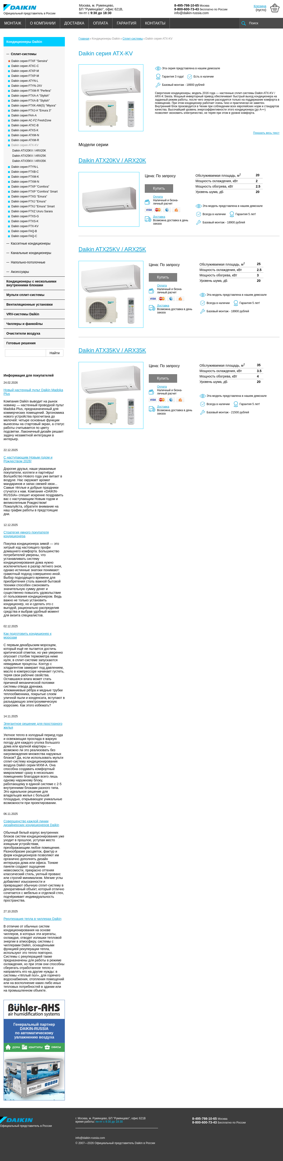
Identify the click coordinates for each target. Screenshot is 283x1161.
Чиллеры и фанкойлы (24, 324)
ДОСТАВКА (74, 23)
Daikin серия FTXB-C (25, 171)
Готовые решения (21, 343)
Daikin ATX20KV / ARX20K (29, 150)
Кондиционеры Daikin (24, 42)
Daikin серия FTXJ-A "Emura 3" (31, 110)
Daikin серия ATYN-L (24, 80)
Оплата (158, 196)
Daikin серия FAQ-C (24, 236)
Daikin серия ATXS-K (24, 130)
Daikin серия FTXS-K (24, 221)
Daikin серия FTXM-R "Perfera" (31, 90)
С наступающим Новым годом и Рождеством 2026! (28, 459)
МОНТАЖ (12, 23)
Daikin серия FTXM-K (25, 176)
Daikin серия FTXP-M (25, 76)
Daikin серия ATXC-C (25, 66)
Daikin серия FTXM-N (25, 181)
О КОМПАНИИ (43, 23)
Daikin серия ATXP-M (25, 71)
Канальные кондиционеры (31, 253)
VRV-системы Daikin (22, 314)
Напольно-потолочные (28, 262)
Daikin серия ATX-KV (24, 145)
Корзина (260, 6)
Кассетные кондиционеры (30, 243)
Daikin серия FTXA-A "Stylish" (30, 95)
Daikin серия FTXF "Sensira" (29, 61)
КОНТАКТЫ (155, 23)
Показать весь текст (266, 133)
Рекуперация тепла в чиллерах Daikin (32, 919)
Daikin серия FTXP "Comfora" (30, 186)
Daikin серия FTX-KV (24, 226)
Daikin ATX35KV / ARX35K (29, 161)
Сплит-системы (24, 54)
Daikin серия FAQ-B (24, 231)
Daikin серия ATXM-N (25, 135)
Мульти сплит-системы (25, 295)
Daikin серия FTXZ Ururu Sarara (32, 211)
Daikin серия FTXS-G (25, 216)
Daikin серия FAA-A (24, 115)
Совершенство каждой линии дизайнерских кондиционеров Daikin (31, 823)
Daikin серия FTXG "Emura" (29, 196)
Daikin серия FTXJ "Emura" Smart (33, 206)
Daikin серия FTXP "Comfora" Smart (34, 191)
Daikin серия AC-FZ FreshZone (31, 120)
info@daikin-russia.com (191, 13)
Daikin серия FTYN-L (24, 166)
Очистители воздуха (23, 333)
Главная (84, 38)
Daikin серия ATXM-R (25, 140)
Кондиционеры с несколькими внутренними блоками (31, 283)
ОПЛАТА (100, 23)
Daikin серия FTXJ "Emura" (28, 201)
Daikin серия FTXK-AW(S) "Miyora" (33, 105)
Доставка (159, 216)
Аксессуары (20, 272)
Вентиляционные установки (29, 304)
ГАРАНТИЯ (126, 23)
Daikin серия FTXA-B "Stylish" (30, 100)
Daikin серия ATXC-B (25, 125)
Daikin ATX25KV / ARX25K (29, 155)
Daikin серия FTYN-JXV (26, 85)
